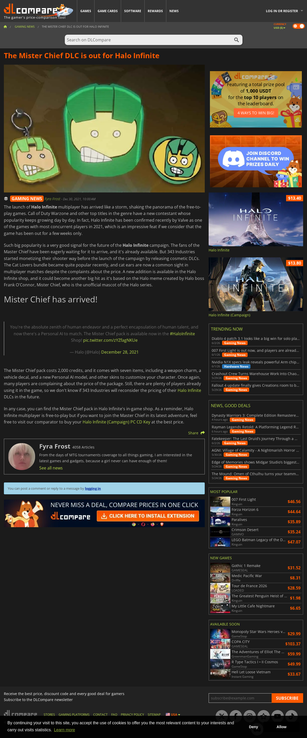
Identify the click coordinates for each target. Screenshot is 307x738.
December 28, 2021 (120, 352)
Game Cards (108, 11)
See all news (51, 468)
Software (132, 11)
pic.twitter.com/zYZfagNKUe (110, 340)
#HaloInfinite (182, 334)
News (174, 11)
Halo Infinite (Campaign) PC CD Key (116, 422)
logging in (93, 488)
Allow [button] (281, 727)
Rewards (155, 11)
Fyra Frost (53, 198)
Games (85, 11)
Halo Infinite (189, 390)
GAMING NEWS (27, 199)
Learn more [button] (64, 730)
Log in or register (282, 11)
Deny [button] (253, 727)
